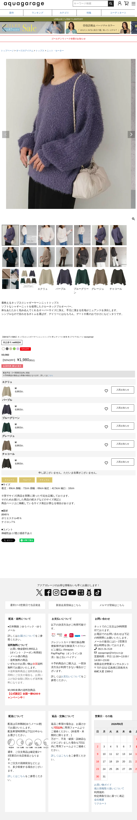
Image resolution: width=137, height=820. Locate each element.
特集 (89, 12)
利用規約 (99, 792)
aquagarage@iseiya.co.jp (110, 652)
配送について (15, 716)
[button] (132, 28)
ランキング (37, 12)
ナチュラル (44, 480)
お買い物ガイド (103, 784)
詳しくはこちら (16, 776)
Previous (5, 134)
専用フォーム (72, 727)
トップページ (7, 50)
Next (131, 134)
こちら (50, 375)
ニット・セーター (55, 50)
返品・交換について (63, 716)
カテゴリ (64, 12)
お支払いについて (62, 618)
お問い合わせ (102, 618)
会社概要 (99, 799)
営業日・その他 (103, 716)
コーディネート (118, 12)
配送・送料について (19, 618)
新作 (11, 12)
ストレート (9, 480)
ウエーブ (27, 480)
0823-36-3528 (104, 649)
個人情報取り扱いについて (109, 788)
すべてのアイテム (24, 50)
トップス (40, 50)
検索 (111, 3)
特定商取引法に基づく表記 (109, 795)
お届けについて (26, 635)
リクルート (100, 803)
